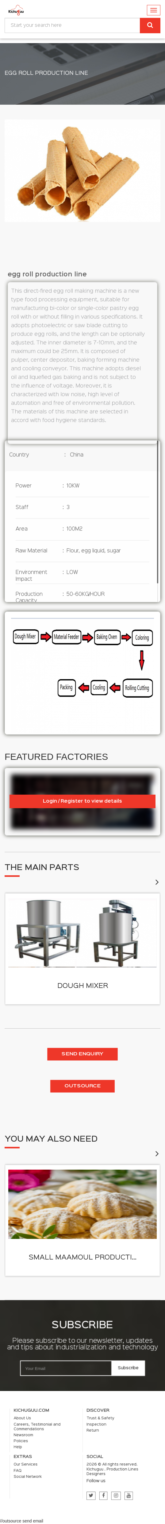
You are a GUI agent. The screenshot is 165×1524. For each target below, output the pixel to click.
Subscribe (128, 1368)
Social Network (51, 1467)
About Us (48, 1434)
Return (88, 1440)
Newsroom (48, 1443)
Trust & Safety (93, 1434)
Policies (47, 1447)
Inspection (90, 1437)
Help (45, 1450)
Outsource (82, 1086)
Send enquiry (82, 1054)
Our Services (50, 1460)
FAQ (45, 1464)
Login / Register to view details (82, 801)
